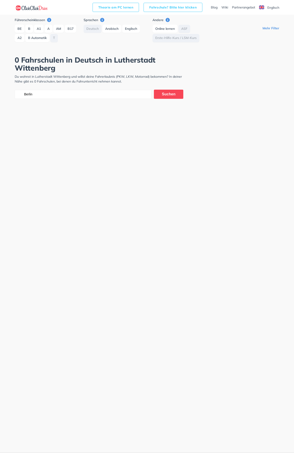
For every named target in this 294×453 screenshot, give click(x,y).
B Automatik (37, 38)
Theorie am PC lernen (115, 7)
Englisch (269, 8)
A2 (19, 38)
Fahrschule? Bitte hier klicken (173, 7)
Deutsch (92, 29)
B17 (71, 29)
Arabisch (112, 29)
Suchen (169, 94)
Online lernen (165, 29)
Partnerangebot (243, 7)
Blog (214, 7)
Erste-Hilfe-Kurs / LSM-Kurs (176, 38)
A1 (39, 29)
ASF (184, 29)
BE (19, 29)
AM (58, 29)
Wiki (224, 7)
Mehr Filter (271, 28)
